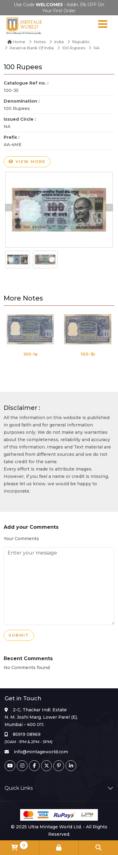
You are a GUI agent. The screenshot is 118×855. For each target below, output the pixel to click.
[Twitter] (46, 765)
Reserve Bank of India (32, 47)
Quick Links (19, 788)
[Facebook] (34, 765)
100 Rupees (73, 47)
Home (16, 41)
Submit (19, 635)
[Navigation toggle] (103, 25)
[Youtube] (10, 765)
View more (27, 161)
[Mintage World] (24, 25)
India (59, 41)
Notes (40, 41)
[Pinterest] (58, 765)
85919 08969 (27, 734)
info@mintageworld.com (41, 752)
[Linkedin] (71, 765)
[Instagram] (22, 765)
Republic (81, 41)
